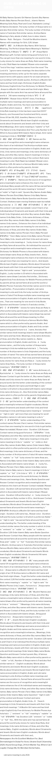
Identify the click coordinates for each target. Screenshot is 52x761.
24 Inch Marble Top (31, 745)
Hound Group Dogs (14, 745)
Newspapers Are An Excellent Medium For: (19, 738)
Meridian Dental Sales (30, 748)
